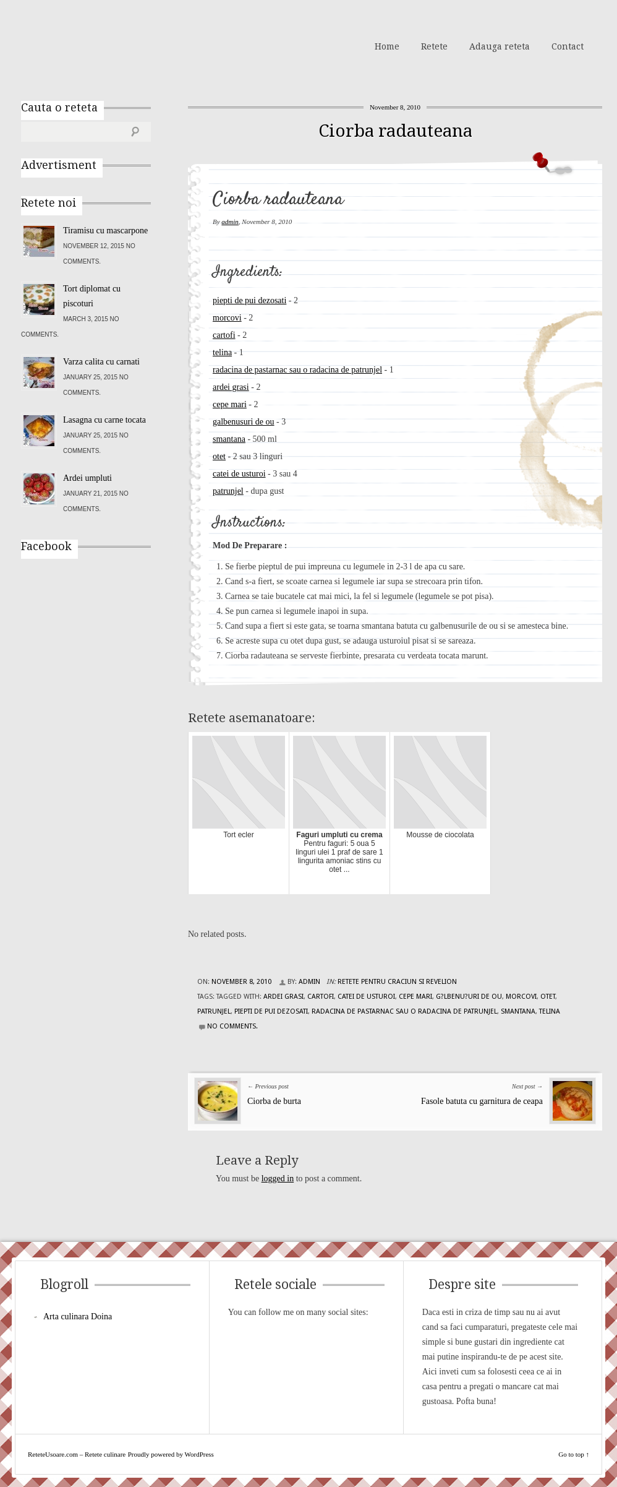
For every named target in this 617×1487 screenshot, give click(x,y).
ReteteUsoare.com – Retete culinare (110, 45)
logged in (278, 1178)
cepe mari (230, 404)
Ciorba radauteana (395, 131)
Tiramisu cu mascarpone (105, 230)
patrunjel (228, 491)
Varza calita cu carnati (101, 361)
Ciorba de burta (274, 1101)
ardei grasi (231, 387)
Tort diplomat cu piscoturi (92, 296)
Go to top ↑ (573, 1454)
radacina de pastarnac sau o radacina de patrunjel (297, 369)
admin (230, 221)
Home (387, 46)
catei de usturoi (239, 473)
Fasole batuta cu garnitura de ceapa (482, 1101)
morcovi (227, 317)
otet (219, 456)
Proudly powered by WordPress (171, 1454)
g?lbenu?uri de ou (469, 997)
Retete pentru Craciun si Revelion (397, 982)
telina (222, 352)
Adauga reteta (499, 46)
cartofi (224, 335)
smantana (229, 439)
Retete (434, 46)
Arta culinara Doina (77, 1316)
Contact (567, 46)
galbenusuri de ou (243, 421)
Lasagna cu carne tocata (104, 420)
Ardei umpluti (87, 478)
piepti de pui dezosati (249, 300)
